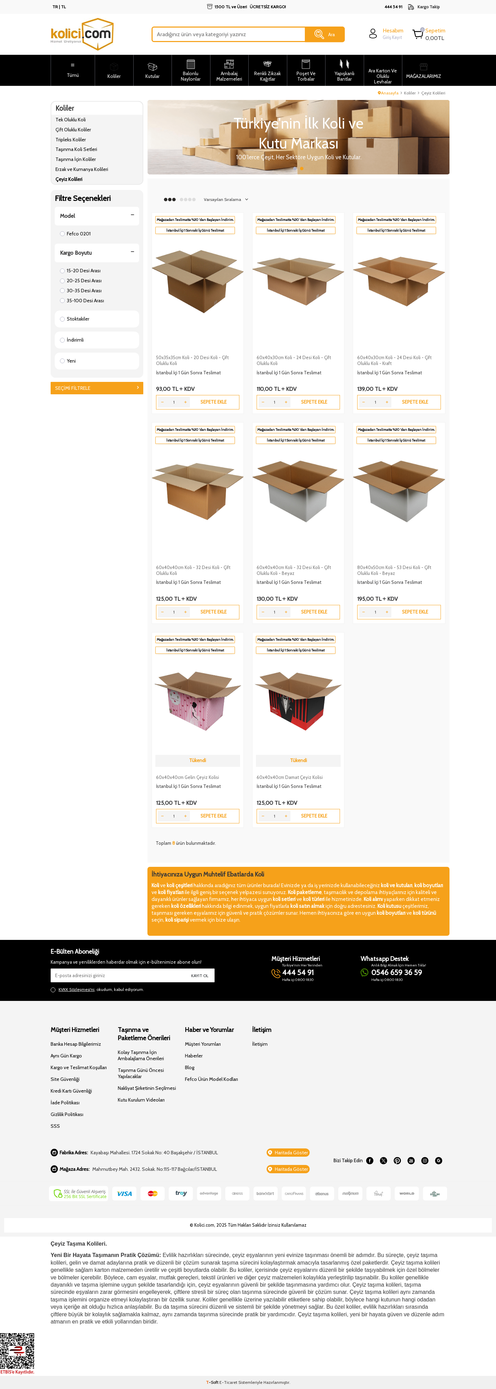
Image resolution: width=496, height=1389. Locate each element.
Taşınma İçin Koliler (75, 159)
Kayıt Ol (199, 975)
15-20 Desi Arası (80, 270)
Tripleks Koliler (70, 139)
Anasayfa (388, 92)
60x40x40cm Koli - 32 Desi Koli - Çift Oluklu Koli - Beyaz (294, 570)
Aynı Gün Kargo (66, 1056)
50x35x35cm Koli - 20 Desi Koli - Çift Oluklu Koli (192, 360)
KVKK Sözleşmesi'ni (76, 989)
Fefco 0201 (75, 234)
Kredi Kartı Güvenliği (71, 1091)
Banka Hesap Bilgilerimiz (76, 1044)
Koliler (410, 92)
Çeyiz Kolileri (68, 179)
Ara (324, 34)
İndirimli (72, 340)
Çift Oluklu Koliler (73, 129)
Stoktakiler (74, 319)
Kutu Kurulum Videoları (141, 1100)
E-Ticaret (228, 1382)
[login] (385, 33)
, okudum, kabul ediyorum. (97, 989)
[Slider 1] (287, 137)
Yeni (68, 361)
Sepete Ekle (213, 402)
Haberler (194, 1056)
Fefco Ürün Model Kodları (211, 1079)
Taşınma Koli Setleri (76, 149)
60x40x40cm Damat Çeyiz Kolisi (290, 777)
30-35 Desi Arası (81, 290)
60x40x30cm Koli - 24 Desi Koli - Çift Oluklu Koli (294, 360)
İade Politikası (65, 1102)
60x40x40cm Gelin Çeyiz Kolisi (187, 777)
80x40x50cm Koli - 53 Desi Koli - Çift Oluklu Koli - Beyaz (394, 570)
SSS (55, 1126)
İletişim (260, 1044)
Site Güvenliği (65, 1079)
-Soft (212, 1382)
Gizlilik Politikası (67, 1114)
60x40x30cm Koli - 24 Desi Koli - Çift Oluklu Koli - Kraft (394, 360)
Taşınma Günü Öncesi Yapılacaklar (141, 1073)
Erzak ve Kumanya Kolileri (81, 169)
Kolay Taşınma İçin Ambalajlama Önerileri (141, 1055)
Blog (189, 1067)
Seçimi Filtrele (97, 388)
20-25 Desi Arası (81, 280)
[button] (295, 168)
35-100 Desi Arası (82, 300)
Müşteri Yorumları (203, 1044)
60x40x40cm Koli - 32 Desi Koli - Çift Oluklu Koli (193, 570)
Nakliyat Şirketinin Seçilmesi (147, 1088)
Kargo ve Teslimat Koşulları (79, 1067)
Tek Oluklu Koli (70, 119)
